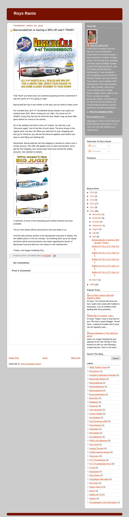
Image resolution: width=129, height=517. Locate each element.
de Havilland (94, 418)
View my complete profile (101, 112)
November (97, 218)
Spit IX (92, 491)
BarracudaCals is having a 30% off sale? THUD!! (43, 29)
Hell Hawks (94, 433)
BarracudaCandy (96, 387)
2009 (92, 284)
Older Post (75, 358)
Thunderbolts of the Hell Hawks (103, 502)
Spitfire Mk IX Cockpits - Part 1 (100, 316)
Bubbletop (93, 402)
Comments (95, 151)
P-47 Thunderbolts (97, 460)
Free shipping (95, 425)
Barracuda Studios (97, 379)
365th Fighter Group (98, 367)
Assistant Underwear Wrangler (102, 375)
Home (45, 358)
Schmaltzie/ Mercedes (99, 479)
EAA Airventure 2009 (98, 421)
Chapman (93, 406)
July (94, 233)
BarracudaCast (96, 390)
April (94, 237)
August (95, 229)
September (97, 225)
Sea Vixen (93, 483)
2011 (92, 207)
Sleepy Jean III (95, 487)
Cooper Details (95, 414)
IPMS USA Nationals (98, 441)
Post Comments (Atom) (31, 364)
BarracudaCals (95, 383)
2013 (92, 200)
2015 (92, 192)
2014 (92, 196)
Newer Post (14, 358)
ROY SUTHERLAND (99, 45)
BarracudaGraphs (97, 394)
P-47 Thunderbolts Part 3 (100, 464)
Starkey (92, 498)
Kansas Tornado (96, 448)
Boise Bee (93, 398)
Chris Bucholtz (95, 410)
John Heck (94, 444)
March (95, 280)
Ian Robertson (95, 437)
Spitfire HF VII (95, 495)
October (96, 222)
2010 (92, 211)
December (97, 214)
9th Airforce (94, 371)
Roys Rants (25, 13)
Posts (92, 146)
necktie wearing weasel (99, 452)
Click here (91, 121)
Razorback (94, 472)
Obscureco (94, 456)
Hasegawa (94, 429)
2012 (92, 204)
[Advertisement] (25, 349)
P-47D (92, 468)
